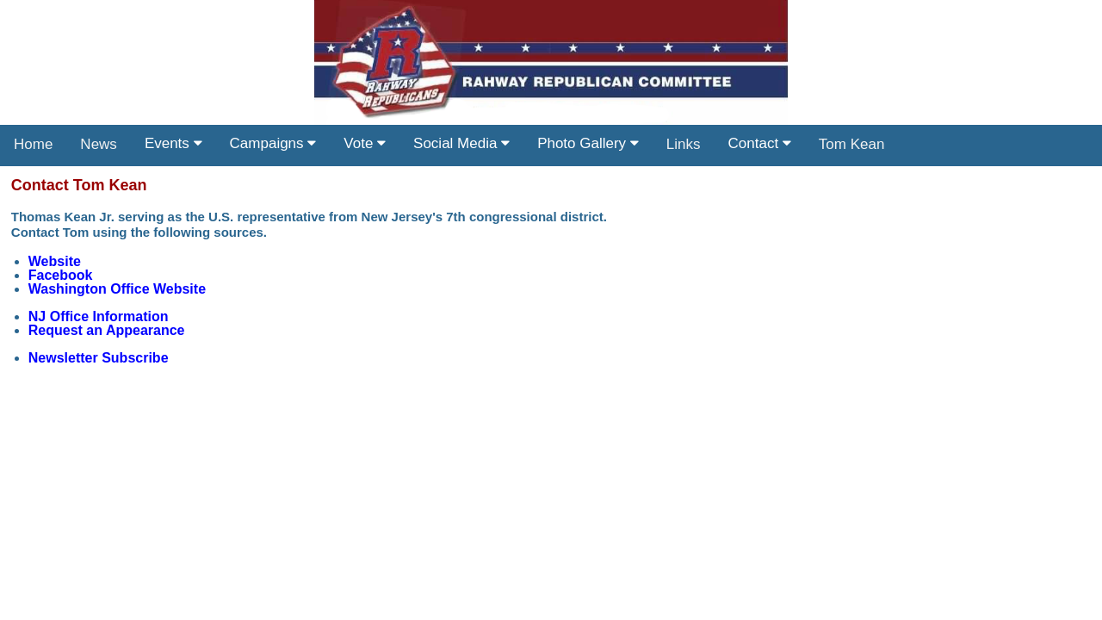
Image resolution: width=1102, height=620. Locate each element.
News (98, 144)
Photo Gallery (588, 143)
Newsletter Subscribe (98, 357)
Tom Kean (852, 144)
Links (683, 144)
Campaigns (273, 143)
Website (54, 261)
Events (173, 143)
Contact (759, 143)
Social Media (461, 143)
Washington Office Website (117, 289)
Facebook (60, 275)
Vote (365, 143)
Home (33, 144)
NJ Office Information (98, 316)
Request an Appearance (106, 330)
